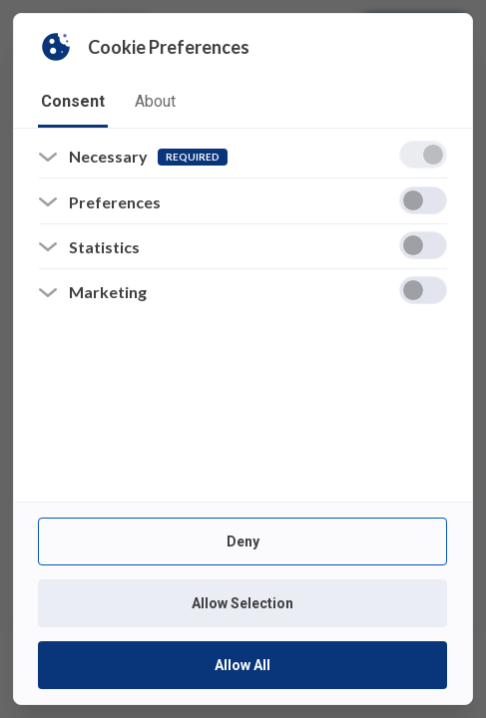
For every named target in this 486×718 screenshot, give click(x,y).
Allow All (242, 665)
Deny (243, 541)
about (155, 101)
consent (73, 101)
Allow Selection (242, 603)
